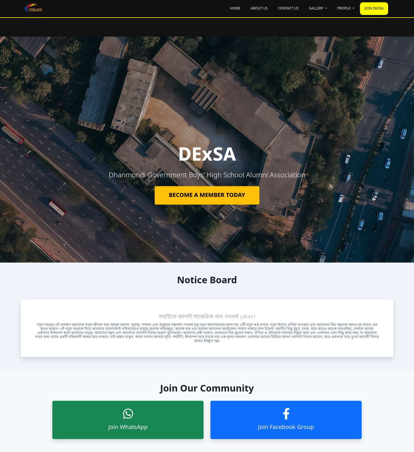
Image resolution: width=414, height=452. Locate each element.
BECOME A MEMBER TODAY (207, 195)
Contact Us (288, 8)
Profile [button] (344, 8)
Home (235, 8)
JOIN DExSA (374, 8)
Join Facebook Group (286, 419)
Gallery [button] (316, 8)
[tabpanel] (207, 175)
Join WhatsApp (128, 419)
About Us (259, 8)
